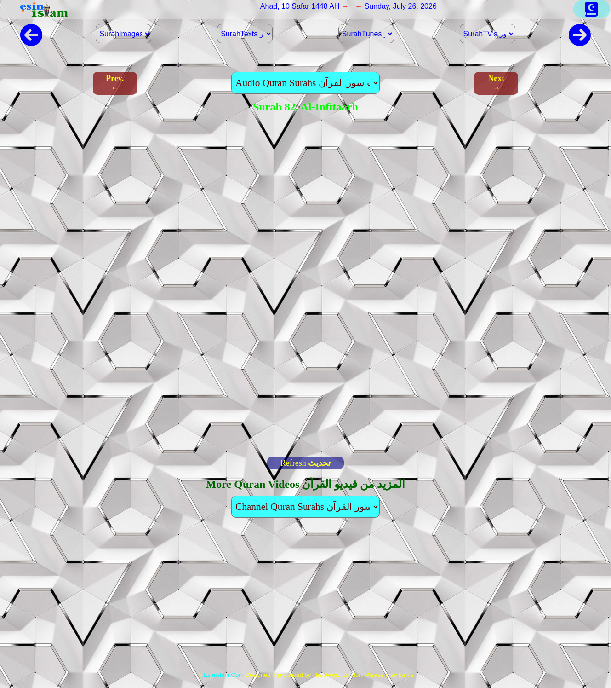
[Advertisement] (305, 598)
